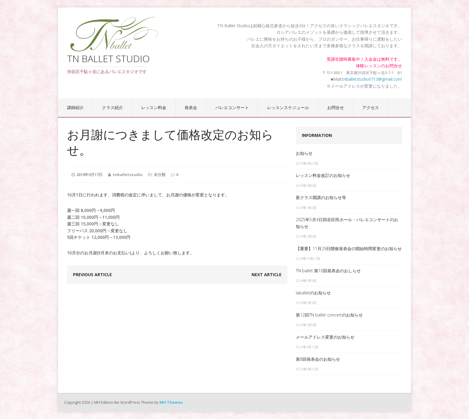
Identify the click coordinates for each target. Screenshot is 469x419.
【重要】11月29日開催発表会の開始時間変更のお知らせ (349, 248)
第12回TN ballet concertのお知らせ (329, 315)
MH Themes (171, 402)
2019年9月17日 (89, 174)
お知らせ (304, 153)
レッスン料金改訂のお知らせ (323, 175)
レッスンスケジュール (288, 107)
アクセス (370, 107)
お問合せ (335, 107)
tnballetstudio (127, 174)
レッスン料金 (153, 107)
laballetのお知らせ (313, 293)
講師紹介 (75, 107)
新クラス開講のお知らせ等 (321, 197)
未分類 (159, 174)
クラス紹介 (112, 107)
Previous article (92, 274)
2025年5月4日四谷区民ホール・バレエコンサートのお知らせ (347, 223)
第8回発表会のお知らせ (318, 359)
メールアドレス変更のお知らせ (325, 337)
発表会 (191, 107)
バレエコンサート (232, 107)
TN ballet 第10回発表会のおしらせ (328, 270)
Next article (266, 274)
